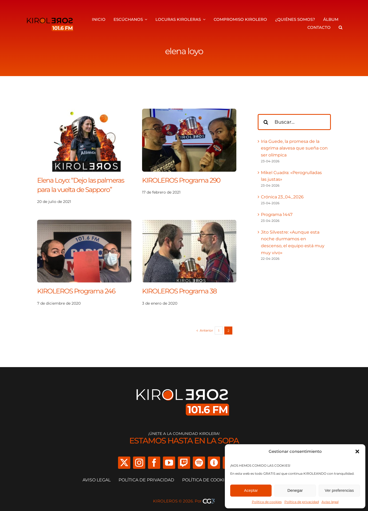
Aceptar (251, 490)
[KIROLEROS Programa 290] (189, 112)
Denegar (295, 490)
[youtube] (169, 463)
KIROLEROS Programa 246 (76, 291)
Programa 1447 (276, 214)
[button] (357, 451)
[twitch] (184, 463)
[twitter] (124, 463)
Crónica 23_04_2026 (282, 196)
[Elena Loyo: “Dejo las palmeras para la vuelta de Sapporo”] (84, 112)
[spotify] (199, 463)
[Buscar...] (294, 122)
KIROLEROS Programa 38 (179, 291)
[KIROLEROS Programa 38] (189, 223)
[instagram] (139, 463)
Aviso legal (330, 502)
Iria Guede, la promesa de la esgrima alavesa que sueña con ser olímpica (294, 148)
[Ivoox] (214, 463)
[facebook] (154, 463)
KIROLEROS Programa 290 (181, 180)
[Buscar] (266, 122)
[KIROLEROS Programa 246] (84, 223)
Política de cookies (267, 502)
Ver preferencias (339, 490)
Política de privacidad (301, 502)
